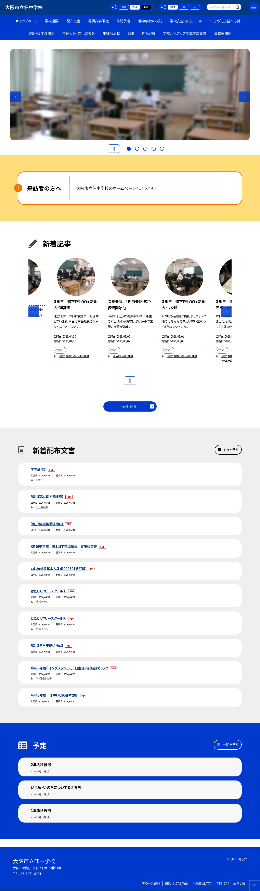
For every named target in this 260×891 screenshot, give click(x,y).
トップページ (29, 20)
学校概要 (51, 20)
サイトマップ (238, 859)
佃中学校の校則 (150, 20)
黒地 (145, 7)
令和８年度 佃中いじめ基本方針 (55, 695)
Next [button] (244, 97)
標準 (172, 7)
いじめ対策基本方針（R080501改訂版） (59, 568)
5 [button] (162, 148)
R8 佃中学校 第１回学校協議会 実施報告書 (64, 546)
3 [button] (145, 148)
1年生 (39, 480)
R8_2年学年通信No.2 (47, 645)
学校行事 (71, 356)
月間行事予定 (98, 20)
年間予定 (123, 20)
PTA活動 (148, 33)
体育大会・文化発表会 (78, 33)
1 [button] (129, 148)
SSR (131, 33)
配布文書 (73, 20)
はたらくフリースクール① (49, 618)
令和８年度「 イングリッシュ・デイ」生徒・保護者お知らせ (70, 668)
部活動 (117, 356)
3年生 (62, 356)
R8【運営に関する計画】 (47, 496)
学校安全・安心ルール (186, 20)
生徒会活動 (111, 33)
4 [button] (154, 148)
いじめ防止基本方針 (225, 20)
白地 (134, 7)
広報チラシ (42, 602)
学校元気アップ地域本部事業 (184, 33)
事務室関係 (222, 33)
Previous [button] (15, 97)
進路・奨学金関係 (41, 33)
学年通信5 (39, 469)
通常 (123, 7)
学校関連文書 (44, 678)
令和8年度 (83, 356)
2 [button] (137, 148)
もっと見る (128, 406)
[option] (130, 94)
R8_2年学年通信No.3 (47, 523)
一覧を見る (230, 744)
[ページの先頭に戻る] (254, 885)
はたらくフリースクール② (49, 591)
